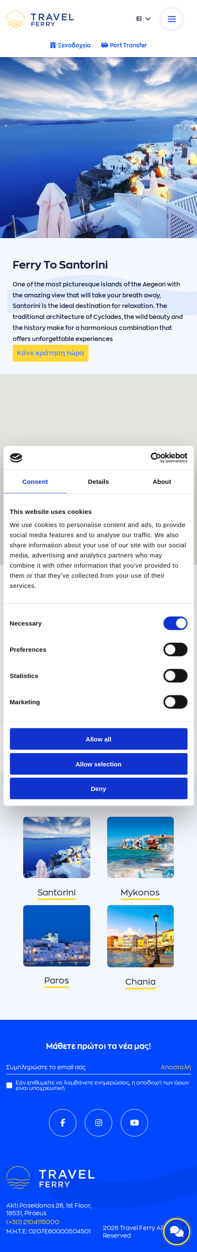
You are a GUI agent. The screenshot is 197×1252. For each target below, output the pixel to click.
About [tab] (162, 481)
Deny (98, 788)
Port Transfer (124, 45)
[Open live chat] (176, 1231)
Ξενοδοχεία (70, 45)
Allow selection (98, 763)
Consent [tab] (35, 481)
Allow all (98, 739)
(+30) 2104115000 (32, 1222)
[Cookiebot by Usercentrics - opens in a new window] (150, 458)
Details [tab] (98, 481)
